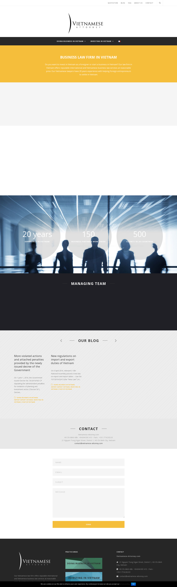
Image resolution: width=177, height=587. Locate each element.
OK (133, 584)
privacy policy (124, 584)
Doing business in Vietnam (70, 41)
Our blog (88, 340)
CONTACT (149, 3)
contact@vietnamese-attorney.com (88, 422)
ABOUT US (138, 3)
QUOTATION (113, 3)
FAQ (129, 3)
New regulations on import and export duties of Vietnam (121, 357)
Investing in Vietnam (100, 41)
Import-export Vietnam (47, 378)
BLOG (123, 3)
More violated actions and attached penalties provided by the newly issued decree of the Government (49, 357)
